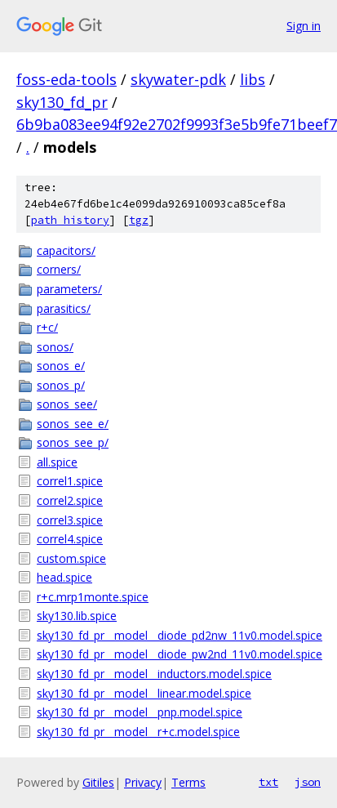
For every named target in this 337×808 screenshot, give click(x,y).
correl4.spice (70, 539)
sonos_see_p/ (73, 442)
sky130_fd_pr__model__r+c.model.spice (138, 731)
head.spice (64, 577)
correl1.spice (70, 481)
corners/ (59, 269)
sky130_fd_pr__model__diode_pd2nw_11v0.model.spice (179, 635)
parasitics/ (64, 308)
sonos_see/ (67, 404)
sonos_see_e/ (73, 423)
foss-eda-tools (66, 79)
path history (70, 220)
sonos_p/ (61, 385)
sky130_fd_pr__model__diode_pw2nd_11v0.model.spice (179, 654)
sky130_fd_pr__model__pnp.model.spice (139, 712)
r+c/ (47, 327)
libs (252, 79)
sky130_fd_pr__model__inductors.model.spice (154, 673)
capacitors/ (66, 250)
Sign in (303, 25)
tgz (139, 220)
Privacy (143, 782)
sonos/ (55, 347)
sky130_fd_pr (62, 102)
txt (268, 782)
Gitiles (98, 782)
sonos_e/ (61, 365)
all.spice (57, 462)
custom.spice (71, 558)
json (308, 782)
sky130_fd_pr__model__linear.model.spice (144, 693)
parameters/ (69, 289)
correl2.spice (70, 500)
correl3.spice (70, 520)
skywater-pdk (178, 79)
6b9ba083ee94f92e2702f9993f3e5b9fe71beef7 (176, 124)
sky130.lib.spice (77, 615)
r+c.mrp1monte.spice (93, 597)
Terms (188, 782)
